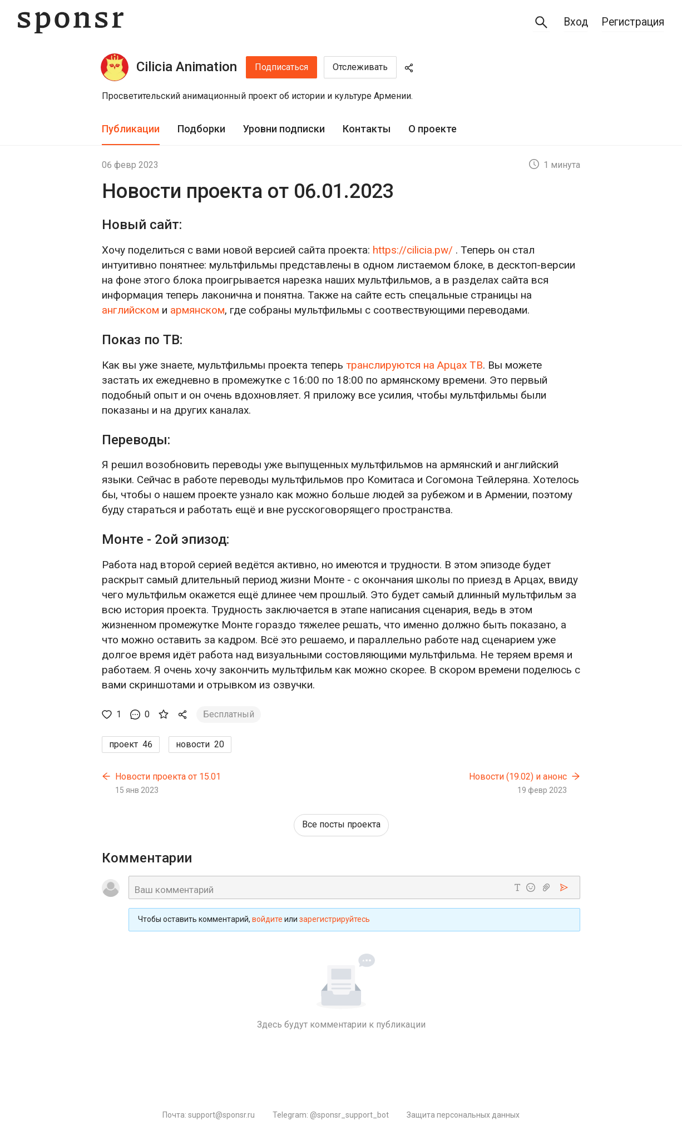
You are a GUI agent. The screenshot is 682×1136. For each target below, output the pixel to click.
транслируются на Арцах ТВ (414, 365)
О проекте (432, 129)
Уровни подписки (284, 129)
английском (130, 310)
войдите (267, 919)
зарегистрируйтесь (334, 919)
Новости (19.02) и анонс (518, 776)
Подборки (201, 129)
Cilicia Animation (186, 67)
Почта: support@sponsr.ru (208, 1114)
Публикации (131, 129)
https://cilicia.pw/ (413, 250)
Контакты (367, 129)
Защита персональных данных (463, 1114)
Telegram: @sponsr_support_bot (331, 1114)
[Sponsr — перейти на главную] (70, 22)
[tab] (131, 129)
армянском (197, 310)
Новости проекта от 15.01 (168, 776)
